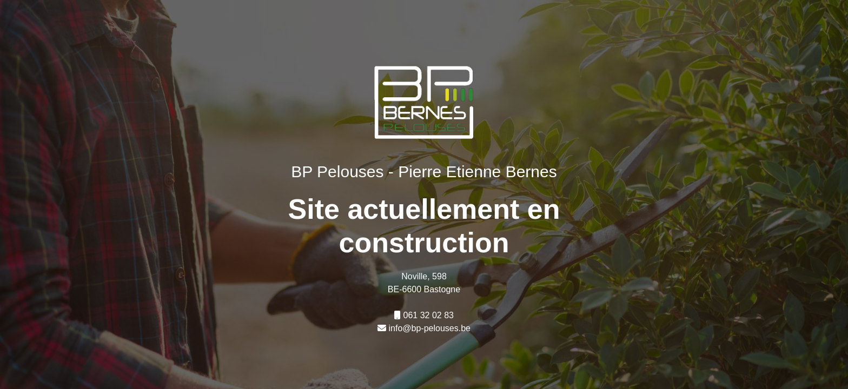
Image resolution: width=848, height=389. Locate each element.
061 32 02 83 (428, 315)
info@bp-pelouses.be (430, 328)
